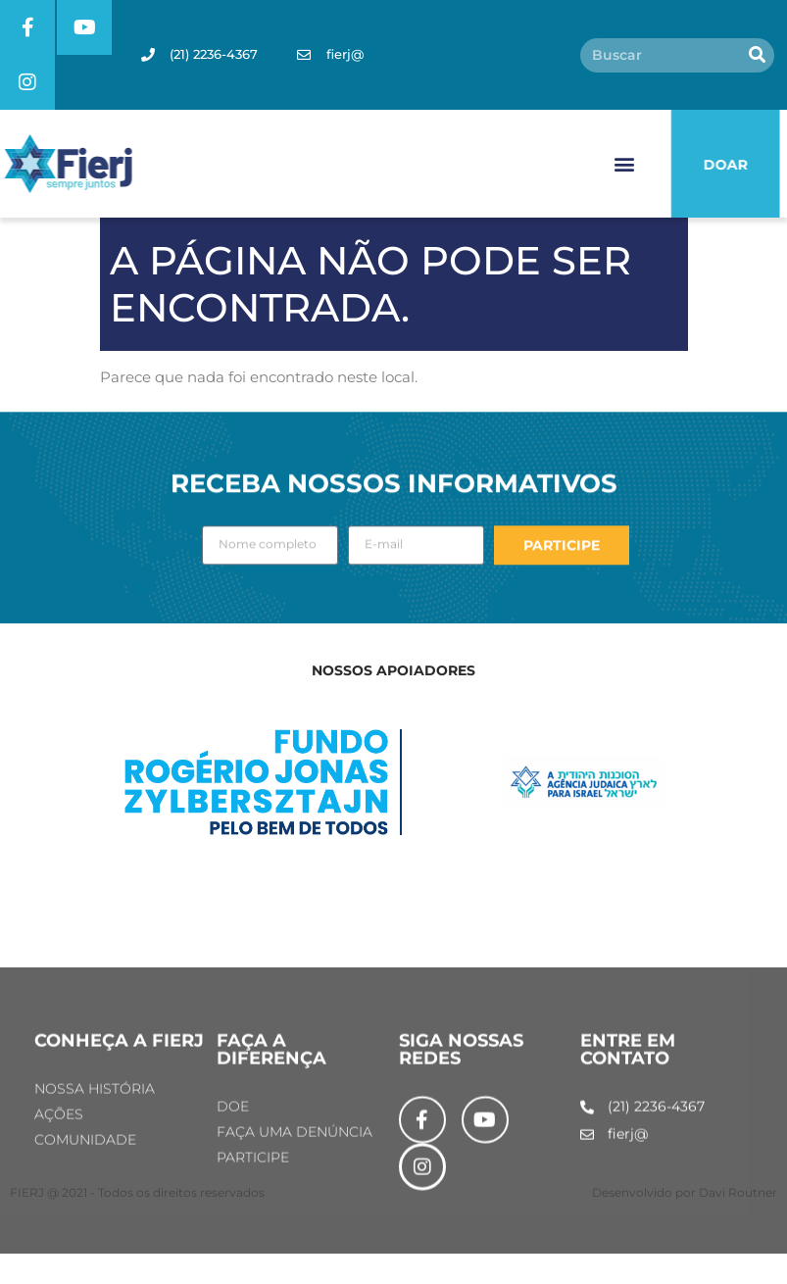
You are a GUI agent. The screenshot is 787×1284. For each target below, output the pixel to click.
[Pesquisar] (757, 55)
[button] (625, 164)
